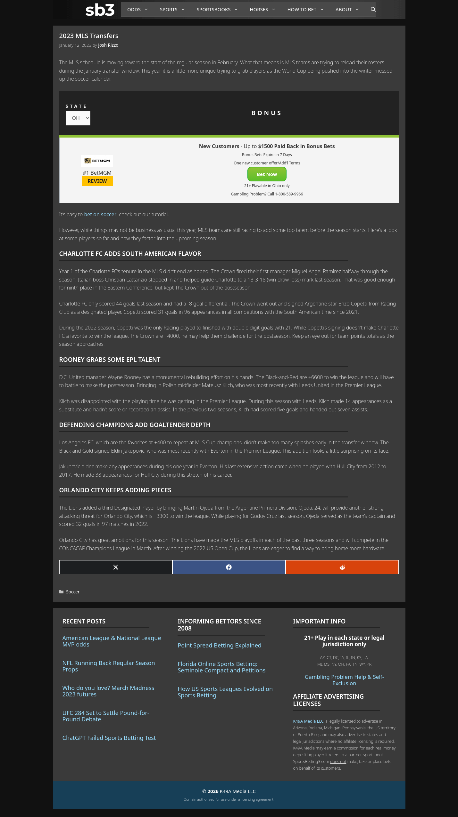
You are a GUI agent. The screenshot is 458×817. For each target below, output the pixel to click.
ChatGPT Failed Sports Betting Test (109, 738)
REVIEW (97, 181)
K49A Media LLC (308, 721)
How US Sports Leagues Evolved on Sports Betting (225, 692)
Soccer (72, 592)
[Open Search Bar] (370, 9)
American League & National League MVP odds (111, 641)
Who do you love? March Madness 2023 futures (108, 691)
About (350, 9)
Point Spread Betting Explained (219, 645)
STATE (77, 106)
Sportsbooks (220, 9)
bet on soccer (100, 214)
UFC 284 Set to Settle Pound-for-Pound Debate (105, 716)
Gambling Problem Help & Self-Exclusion (344, 680)
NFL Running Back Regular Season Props (108, 666)
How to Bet (308, 9)
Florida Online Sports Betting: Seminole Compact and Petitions (221, 667)
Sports (175, 9)
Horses (265, 9)
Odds (140, 9)
